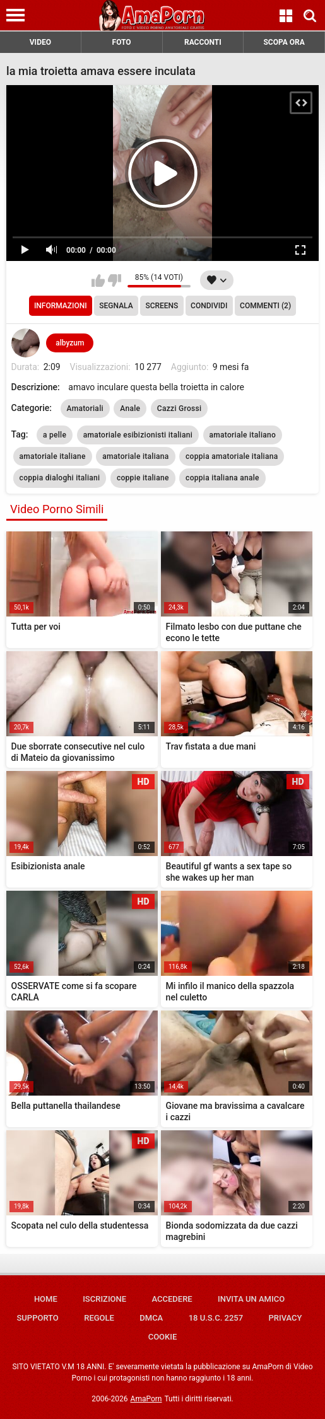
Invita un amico (251, 1299)
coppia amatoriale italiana (232, 456)
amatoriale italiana (135, 456)
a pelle (54, 435)
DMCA (151, 1318)
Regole (99, 1318)
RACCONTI (203, 42)
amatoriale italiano (243, 435)
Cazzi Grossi (179, 408)
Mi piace (98, 280)
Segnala (116, 305)
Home (45, 1299)
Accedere (171, 1299)
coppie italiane (143, 477)
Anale (130, 408)
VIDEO (40, 42)
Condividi (209, 305)
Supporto (37, 1318)
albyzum (70, 343)
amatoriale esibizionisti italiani (137, 435)
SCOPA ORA (283, 42)
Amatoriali (85, 408)
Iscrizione (104, 1299)
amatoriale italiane (53, 456)
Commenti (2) (265, 305)
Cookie (162, 1336)
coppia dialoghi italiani (60, 477)
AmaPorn (146, 1398)
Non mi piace (114, 280)
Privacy (285, 1318)
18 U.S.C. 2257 (216, 1318)
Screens (161, 305)
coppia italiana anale (222, 477)
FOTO (121, 42)
